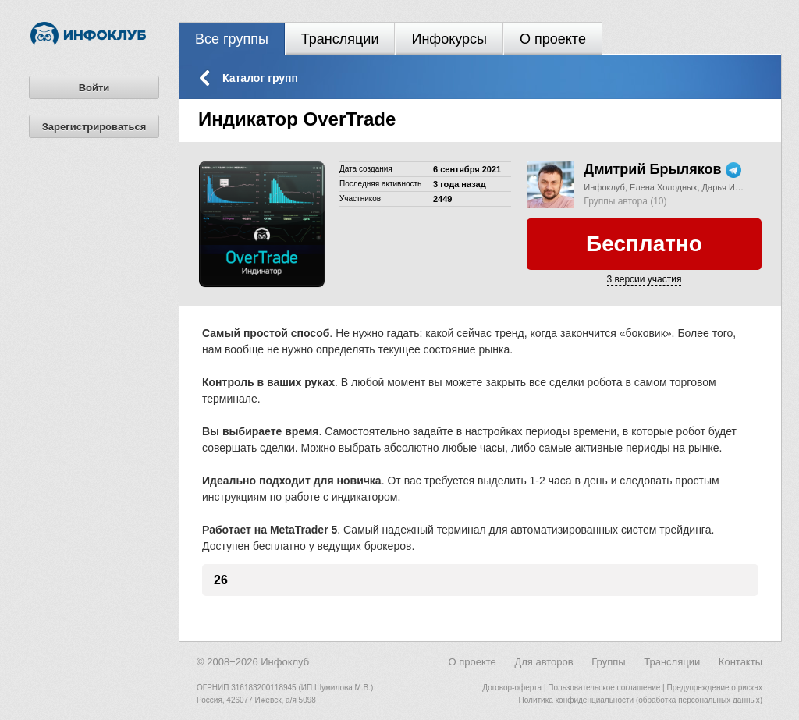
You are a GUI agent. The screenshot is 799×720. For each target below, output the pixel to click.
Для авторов (543, 662)
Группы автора (616, 201)
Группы (608, 662)
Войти (94, 88)
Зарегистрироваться (94, 127)
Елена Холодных (664, 187)
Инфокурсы (449, 39)
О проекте (553, 39)
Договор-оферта (512, 687)
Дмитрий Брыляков (652, 169)
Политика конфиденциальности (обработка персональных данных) (640, 700)
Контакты (740, 662)
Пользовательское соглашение (604, 687)
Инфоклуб (604, 187)
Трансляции (340, 39)
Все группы (231, 39)
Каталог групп (260, 78)
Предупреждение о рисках (714, 687)
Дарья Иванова (732, 187)
